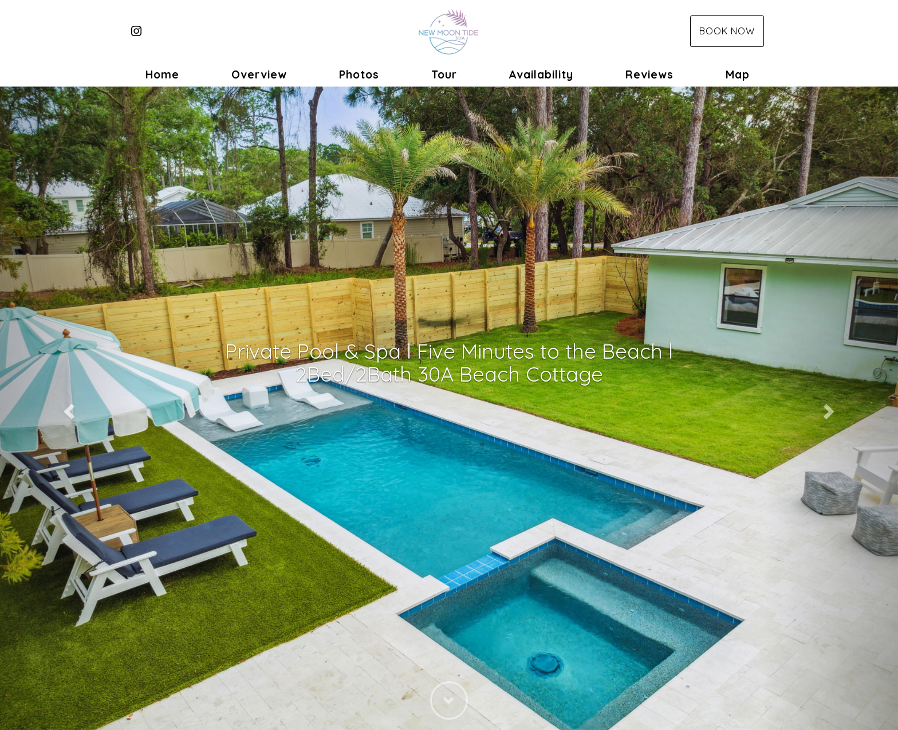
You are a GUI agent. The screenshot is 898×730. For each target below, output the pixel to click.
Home (162, 74)
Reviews (649, 74)
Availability (541, 74)
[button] (67, 408)
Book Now (727, 31)
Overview (259, 74)
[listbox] (449, 408)
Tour (444, 74)
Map (738, 74)
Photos (359, 74)
